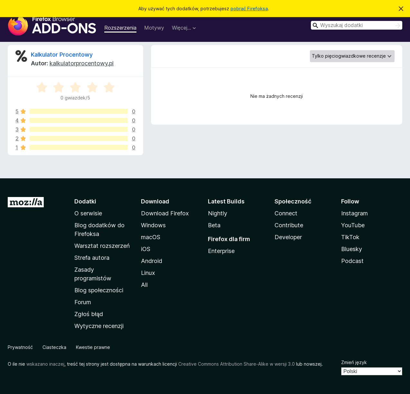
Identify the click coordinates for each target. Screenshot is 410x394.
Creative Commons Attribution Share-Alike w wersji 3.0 (236, 364)
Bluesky (351, 249)
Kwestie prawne (93, 347)
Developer (288, 237)
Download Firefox (165, 213)
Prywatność (20, 347)
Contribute (289, 225)
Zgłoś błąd (88, 314)
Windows (153, 225)
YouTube (353, 225)
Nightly (217, 213)
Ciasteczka (54, 347)
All (144, 284)
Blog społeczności (98, 290)
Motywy (154, 27)
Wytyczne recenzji (99, 326)
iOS (145, 249)
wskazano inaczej (45, 364)
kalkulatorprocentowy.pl (82, 63)
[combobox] (356, 25)
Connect (286, 213)
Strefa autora (91, 257)
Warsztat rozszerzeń (102, 245)
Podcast (352, 261)
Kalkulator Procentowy (62, 54)
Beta (214, 225)
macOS (150, 237)
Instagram (354, 213)
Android (151, 261)
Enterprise (221, 251)
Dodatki (85, 201)
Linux (148, 272)
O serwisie (88, 213)
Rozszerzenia (120, 27)
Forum (82, 302)
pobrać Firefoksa (249, 8)
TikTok (350, 237)
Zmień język (354, 362)
